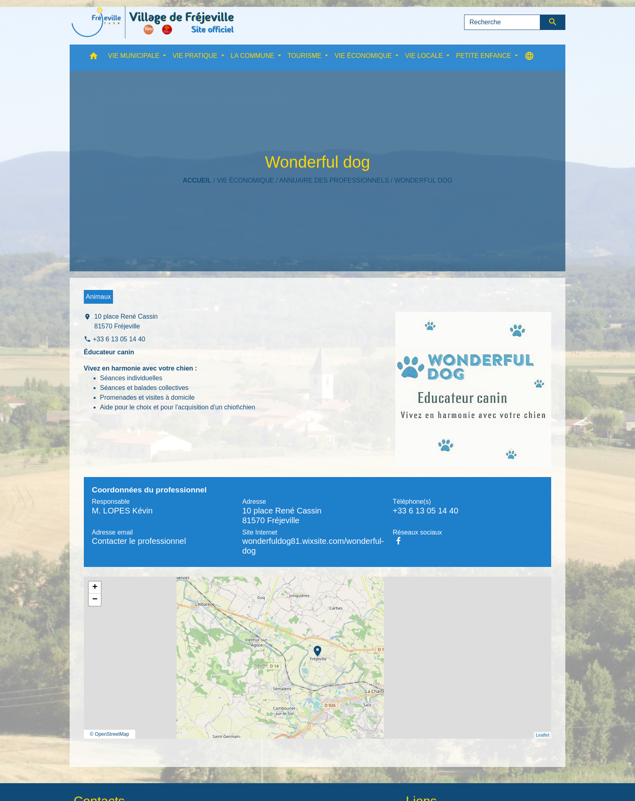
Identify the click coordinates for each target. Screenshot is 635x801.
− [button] (95, 600)
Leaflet (542, 735)
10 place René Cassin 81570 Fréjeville (126, 321)
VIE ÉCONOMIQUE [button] (364, 55)
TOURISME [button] (306, 55)
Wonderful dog (423, 180)
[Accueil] (153, 22)
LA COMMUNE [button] (253, 55)
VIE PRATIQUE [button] (196, 55)
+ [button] (95, 588)
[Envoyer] (553, 22)
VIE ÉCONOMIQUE (245, 180)
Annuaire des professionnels (334, 180)
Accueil (197, 180)
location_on (313, 647)
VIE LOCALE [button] (425, 55)
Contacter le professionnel (139, 541)
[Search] (502, 22)
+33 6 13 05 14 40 (119, 339)
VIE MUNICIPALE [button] (134, 55)
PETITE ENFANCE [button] (484, 55)
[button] (93, 58)
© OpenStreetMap (109, 734)
